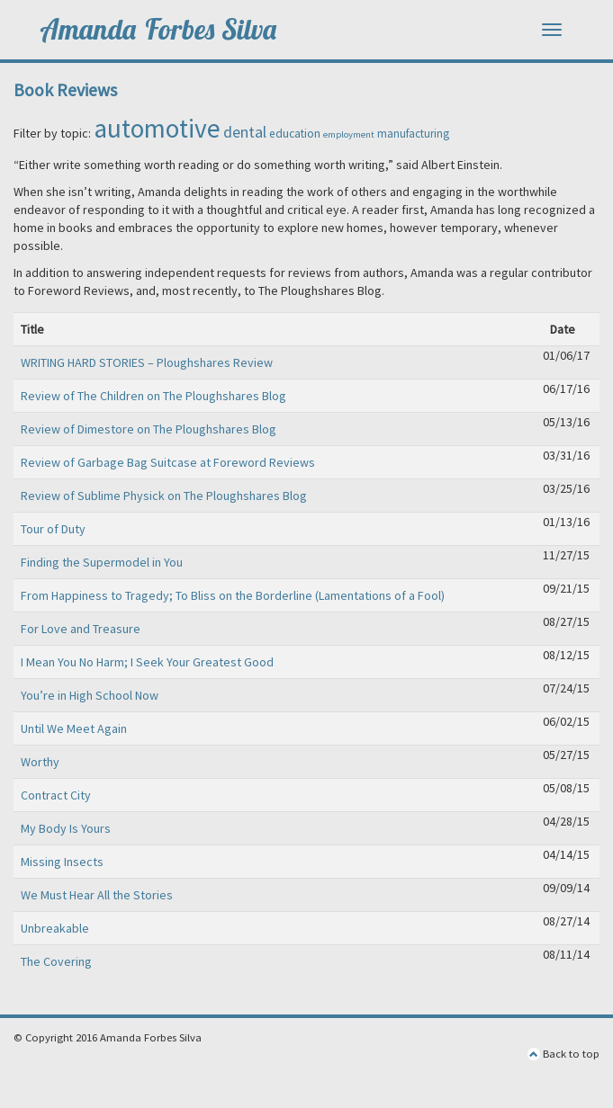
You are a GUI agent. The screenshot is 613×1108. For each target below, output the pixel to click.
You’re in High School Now (89, 695)
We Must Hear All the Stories (97, 895)
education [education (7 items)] (294, 133)
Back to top (563, 1053)
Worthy (40, 762)
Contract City (56, 795)
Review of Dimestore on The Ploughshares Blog (148, 429)
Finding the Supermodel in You (102, 562)
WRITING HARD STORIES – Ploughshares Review (147, 362)
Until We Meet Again (74, 728)
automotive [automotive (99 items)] (157, 128)
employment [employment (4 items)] (348, 134)
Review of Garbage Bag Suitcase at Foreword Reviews (168, 462)
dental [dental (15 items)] (244, 131)
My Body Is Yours (66, 828)
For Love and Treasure (80, 629)
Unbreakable (55, 928)
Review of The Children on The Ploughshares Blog (153, 396)
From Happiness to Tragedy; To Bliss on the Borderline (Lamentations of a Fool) (233, 595)
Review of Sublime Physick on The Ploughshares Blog (164, 495)
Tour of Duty (53, 529)
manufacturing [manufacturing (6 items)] (413, 133)
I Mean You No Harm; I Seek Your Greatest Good (147, 662)
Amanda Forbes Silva (159, 29)
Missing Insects (62, 861)
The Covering (56, 961)
